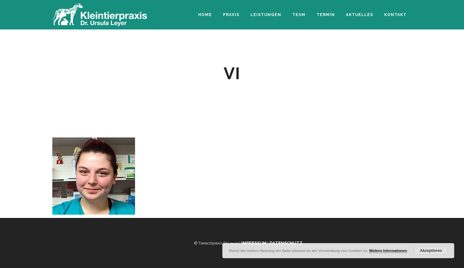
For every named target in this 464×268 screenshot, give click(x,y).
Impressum (253, 243)
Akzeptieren (431, 250)
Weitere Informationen (388, 251)
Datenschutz (285, 243)
